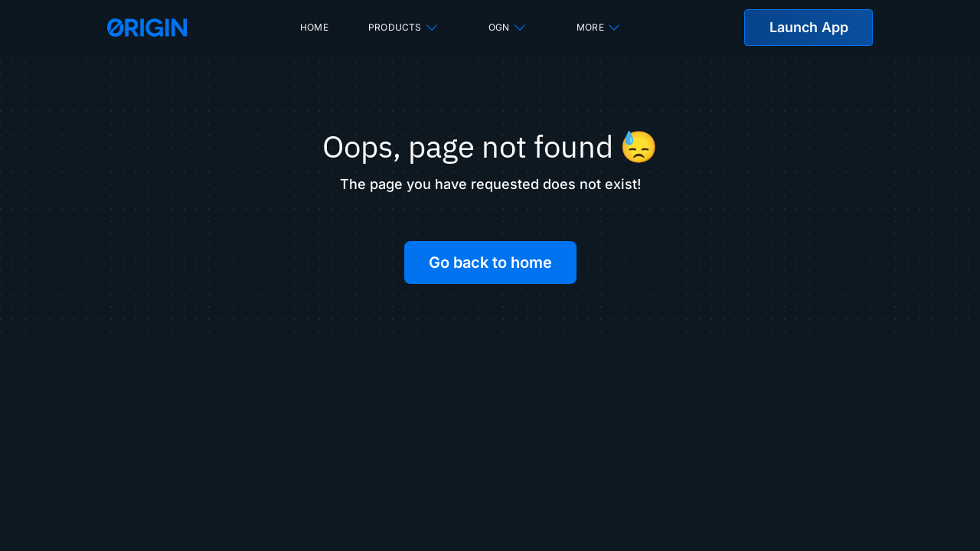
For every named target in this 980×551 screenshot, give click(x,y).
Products (403, 27)
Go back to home (490, 262)
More (599, 27)
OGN (508, 27)
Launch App (808, 27)
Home (314, 27)
